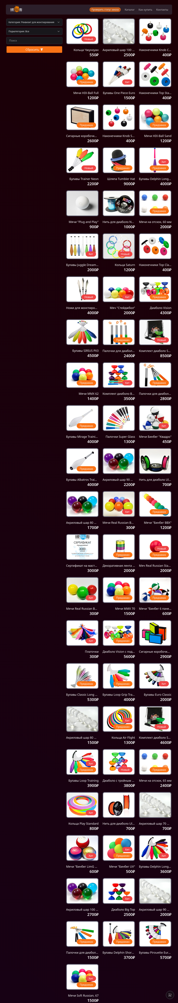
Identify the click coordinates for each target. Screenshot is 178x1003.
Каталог (129, 10)
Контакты (162, 10)
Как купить (145, 10)
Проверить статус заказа (104, 9)
